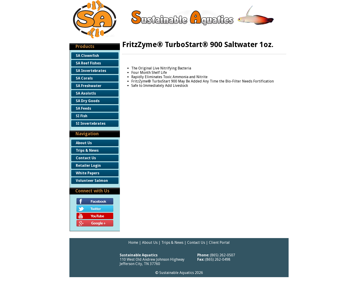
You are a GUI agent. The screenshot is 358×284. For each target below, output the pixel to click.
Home (133, 242)
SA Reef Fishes (88, 63)
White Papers (87, 173)
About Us (84, 143)
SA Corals (84, 78)
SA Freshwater (88, 86)
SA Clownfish (87, 55)
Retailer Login (88, 165)
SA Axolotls (86, 93)
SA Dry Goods (88, 101)
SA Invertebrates (91, 71)
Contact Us (86, 158)
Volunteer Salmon (92, 180)
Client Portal (219, 242)
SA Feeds (83, 108)
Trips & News (87, 150)
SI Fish (81, 116)
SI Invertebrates (90, 123)
